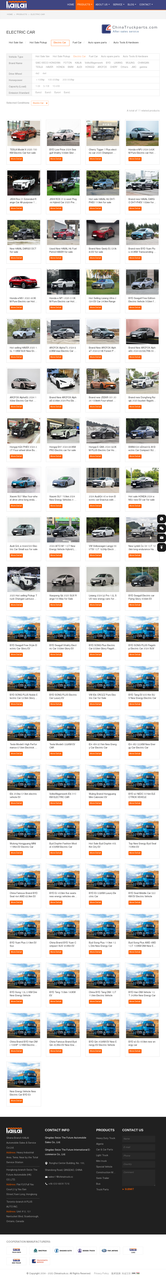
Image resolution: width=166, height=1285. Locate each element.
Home (70, 5)
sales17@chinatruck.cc (60, 1177)
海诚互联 (126, 1274)
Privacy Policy (101, 1274)
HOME (10, 14)
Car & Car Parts (104, 1150)
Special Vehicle (104, 1167)
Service (117, 5)
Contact (145, 5)
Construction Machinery (109, 1173)
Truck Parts (102, 1190)
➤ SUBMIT (128, 1189)
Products (83, 5)
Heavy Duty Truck (105, 1138)
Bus (98, 1184)
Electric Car (38, 14)
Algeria (99, 1144)
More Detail (16, 159)
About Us (102, 5)
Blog (131, 5)
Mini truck (101, 1161)
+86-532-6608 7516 (58, 1184)
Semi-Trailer (102, 1178)
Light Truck (102, 1155)
